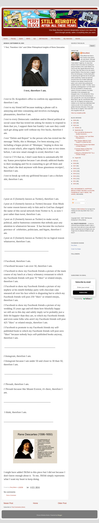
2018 (74, 163)
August (77, 157)
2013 (74, 176)
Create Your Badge (76, 249)
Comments (76, 203)
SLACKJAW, (91, 190)
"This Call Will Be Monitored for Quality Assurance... (83, 133)
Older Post (62, 503)
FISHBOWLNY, (75, 192)
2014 (74, 173)
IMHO (28, 38)
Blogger (60, 515)
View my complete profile (78, 113)
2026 (74, 120)
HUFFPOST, (88, 189)
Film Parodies (55, 38)
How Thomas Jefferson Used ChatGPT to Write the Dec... (83, 141)
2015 (74, 171)
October (77, 127)
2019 (74, 161)
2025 (74, 123)
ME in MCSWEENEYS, (78, 189)
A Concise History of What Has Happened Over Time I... (83, 149)
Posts (74, 199)
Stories (77, 38)
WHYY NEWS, (84, 192)
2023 (74, 125)
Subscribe (83, 292)
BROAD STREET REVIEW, (79, 190)
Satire (21, 38)
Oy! (34, 38)
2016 (74, 168)
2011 (74, 181)
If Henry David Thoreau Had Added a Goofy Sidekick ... (84, 145)
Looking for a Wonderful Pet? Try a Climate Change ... (84, 153)
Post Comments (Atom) (18, 507)
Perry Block (86, 53)
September (78, 130)
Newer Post (8, 503)
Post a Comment (11, 495)
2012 (74, 178)
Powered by (83, 299)
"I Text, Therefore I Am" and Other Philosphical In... (84, 137)
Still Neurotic (43, 38)
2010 (74, 183)
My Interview (67, 38)
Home (6, 38)
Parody (13, 38)
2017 (74, 166)
